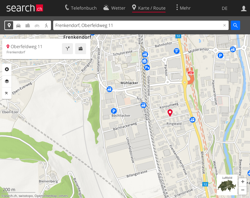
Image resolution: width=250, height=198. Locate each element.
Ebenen (7, 81)
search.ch (10, 196)
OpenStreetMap (46, 196)
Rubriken (7, 69)
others (63, 196)
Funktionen (7, 93)
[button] (242, 182)
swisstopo (26, 196)
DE (225, 8)
